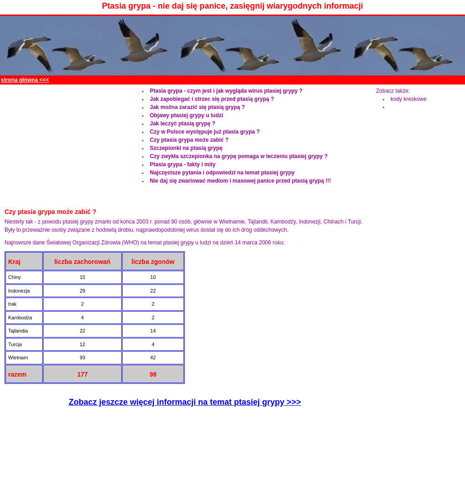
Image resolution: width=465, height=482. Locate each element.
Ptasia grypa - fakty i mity (183, 164)
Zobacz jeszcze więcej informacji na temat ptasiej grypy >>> (185, 402)
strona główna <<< (25, 80)
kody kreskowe (408, 99)
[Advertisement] (296, 80)
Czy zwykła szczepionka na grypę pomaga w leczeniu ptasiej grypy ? (238, 156)
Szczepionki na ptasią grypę (186, 148)
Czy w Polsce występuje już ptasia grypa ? (205, 132)
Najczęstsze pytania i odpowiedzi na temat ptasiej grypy (222, 172)
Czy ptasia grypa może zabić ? (189, 140)
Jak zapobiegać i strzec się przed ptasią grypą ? (212, 99)
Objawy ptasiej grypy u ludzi (186, 115)
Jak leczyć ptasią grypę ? (182, 123)
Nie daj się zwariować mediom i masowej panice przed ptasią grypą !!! (240, 181)
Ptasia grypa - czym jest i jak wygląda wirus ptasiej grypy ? (226, 91)
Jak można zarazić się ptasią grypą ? (197, 107)
